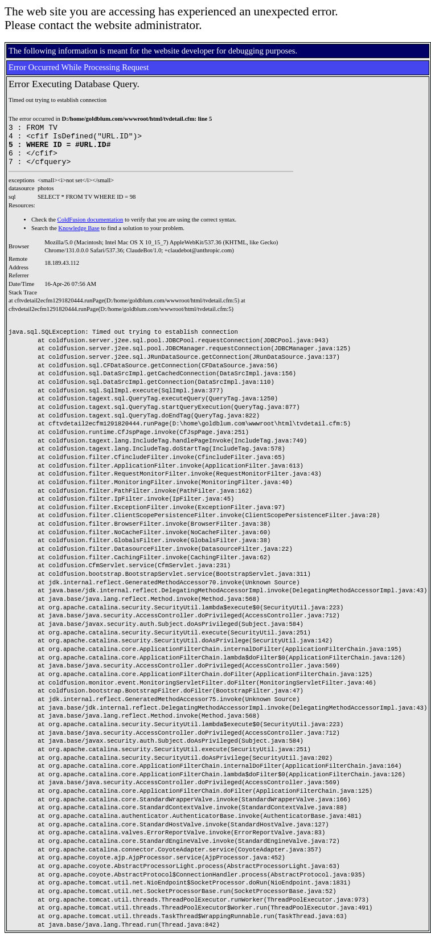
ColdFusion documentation (91, 228)
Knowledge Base (79, 237)
